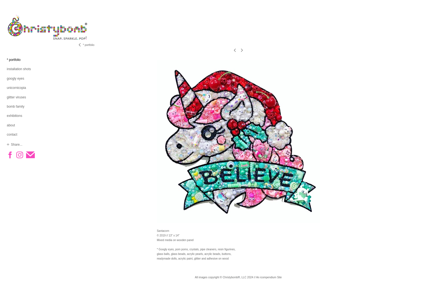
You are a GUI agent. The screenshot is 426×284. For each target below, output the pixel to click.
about (11, 125)
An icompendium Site (269, 277)
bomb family (15, 106)
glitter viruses (16, 97)
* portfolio (14, 60)
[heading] (20, 27)
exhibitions (14, 116)
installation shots (19, 69)
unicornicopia (16, 88)
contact (12, 134)
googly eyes (15, 78)
